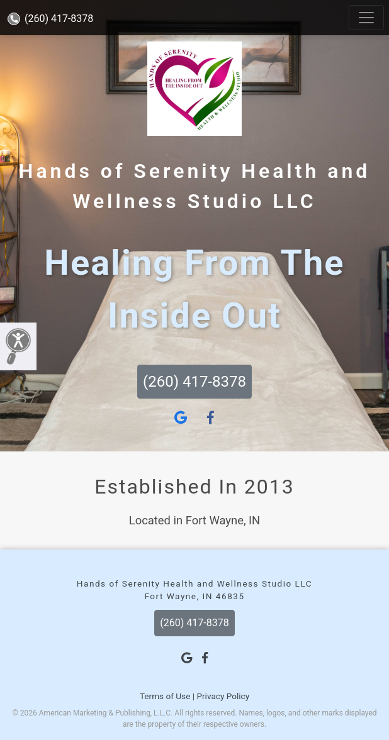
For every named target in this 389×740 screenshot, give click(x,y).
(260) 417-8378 (50, 19)
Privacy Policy (222, 696)
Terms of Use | (167, 696)
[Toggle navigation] (366, 17)
